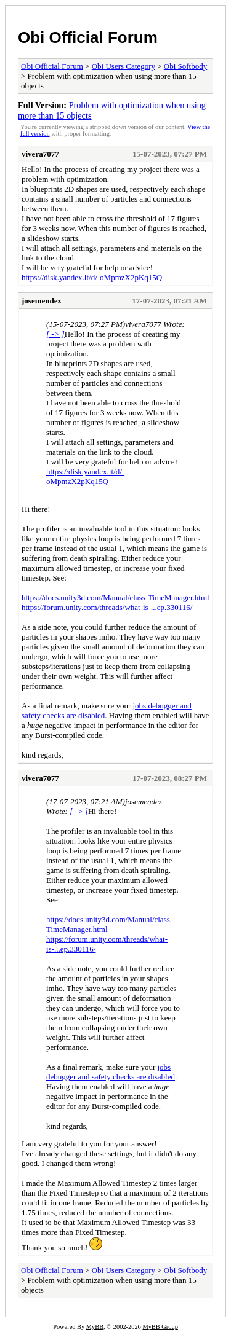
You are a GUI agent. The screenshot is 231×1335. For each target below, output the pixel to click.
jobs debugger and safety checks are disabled (110, 1071)
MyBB (94, 1326)
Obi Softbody (185, 66)
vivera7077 (40, 154)
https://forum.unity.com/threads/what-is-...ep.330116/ (107, 607)
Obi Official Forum (88, 37)
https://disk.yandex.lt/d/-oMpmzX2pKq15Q (92, 277)
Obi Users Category (123, 66)
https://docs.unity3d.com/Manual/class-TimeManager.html (115, 597)
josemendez (41, 300)
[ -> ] (55, 334)
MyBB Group (159, 1326)
